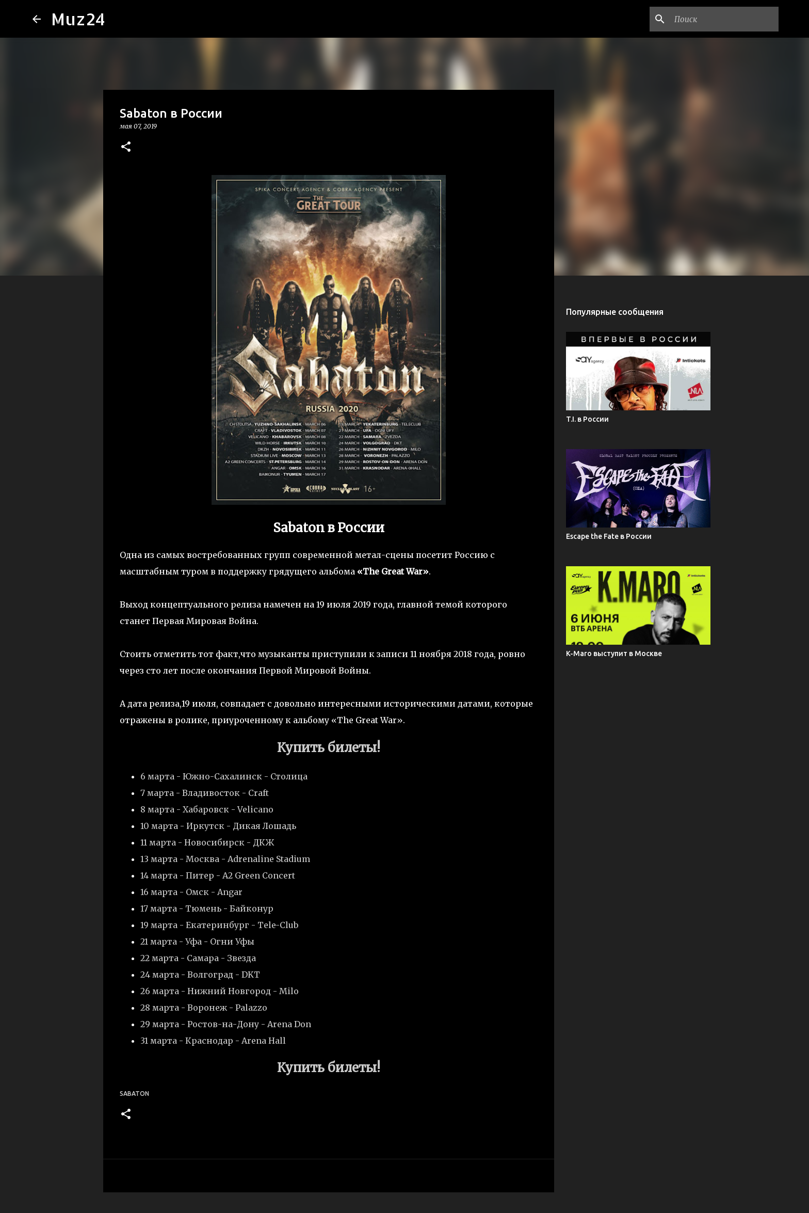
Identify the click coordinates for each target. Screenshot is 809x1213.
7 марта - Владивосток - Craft (204, 793)
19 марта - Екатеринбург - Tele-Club (219, 925)
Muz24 (78, 18)
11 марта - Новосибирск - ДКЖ (207, 842)
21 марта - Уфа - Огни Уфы (197, 941)
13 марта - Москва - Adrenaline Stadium (225, 859)
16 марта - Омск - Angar (191, 892)
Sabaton (134, 1093)
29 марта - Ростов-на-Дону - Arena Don (225, 1024)
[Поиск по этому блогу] (724, 19)
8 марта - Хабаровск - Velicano (206, 809)
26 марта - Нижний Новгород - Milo (219, 991)
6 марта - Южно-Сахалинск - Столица (224, 776)
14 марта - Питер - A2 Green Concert (217, 875)
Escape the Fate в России (609, 536)
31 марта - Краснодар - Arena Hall (213, 1040)
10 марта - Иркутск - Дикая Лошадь (218, 826)
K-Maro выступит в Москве (614, 653)
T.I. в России (587, 419)
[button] (126, 147)
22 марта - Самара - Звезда (198, 958)
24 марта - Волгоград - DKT (200, 974)
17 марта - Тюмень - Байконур (206, 908)
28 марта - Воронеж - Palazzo (203, 1007)
